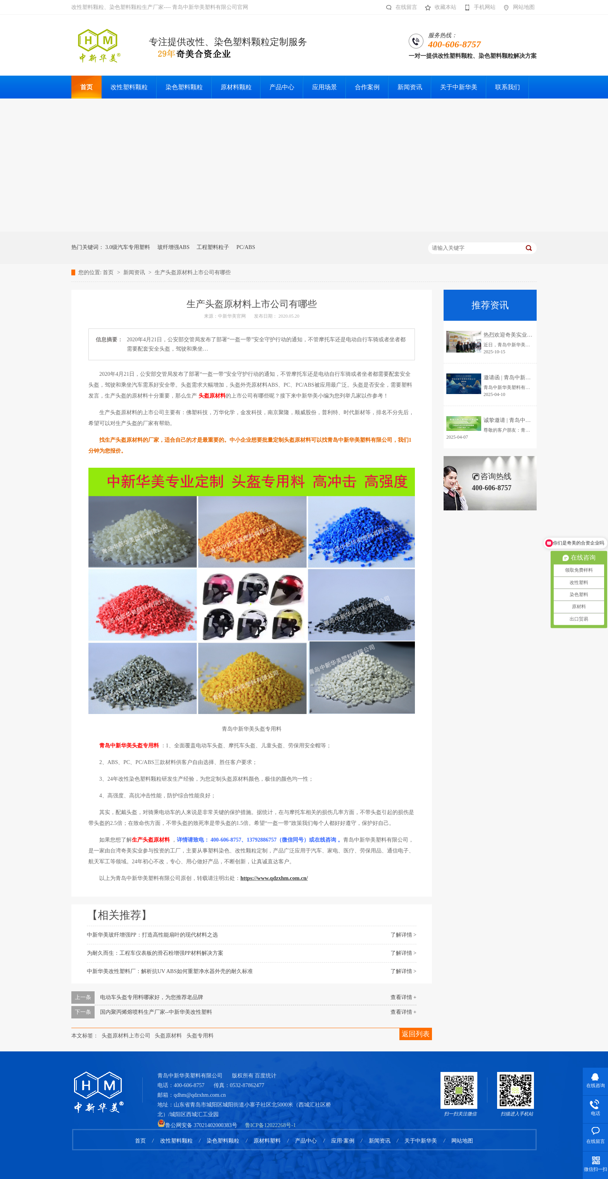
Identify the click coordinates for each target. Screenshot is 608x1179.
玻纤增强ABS (173, 247)
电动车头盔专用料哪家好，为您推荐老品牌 (151, 997)
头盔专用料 (200, 1036)
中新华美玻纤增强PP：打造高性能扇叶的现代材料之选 (152, 935)
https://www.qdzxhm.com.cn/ (274, 878)
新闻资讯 (135, 272)
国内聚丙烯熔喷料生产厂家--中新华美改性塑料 (156, 1012)
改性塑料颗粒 (176, 1141)
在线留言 (399, 7)
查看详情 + (403, 997)
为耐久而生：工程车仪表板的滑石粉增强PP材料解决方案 (155, 953)
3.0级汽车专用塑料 (127, 247)
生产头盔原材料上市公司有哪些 (193, 272)
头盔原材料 (168, 1036)
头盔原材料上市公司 (126, 1036)
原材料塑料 (267, 1141)
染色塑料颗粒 (223, 1141)
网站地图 (517, 7)
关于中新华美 (420, 1141)
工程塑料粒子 (213, 247)
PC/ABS (246, 247)
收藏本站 (438, 7)
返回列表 (416, 1034)
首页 (109, 272)
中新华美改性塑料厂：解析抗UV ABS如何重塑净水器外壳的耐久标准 (170, 971)
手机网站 (478, 7)
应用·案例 (342, 1141)
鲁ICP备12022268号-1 (270, 1125)
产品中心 (306, 1141)
